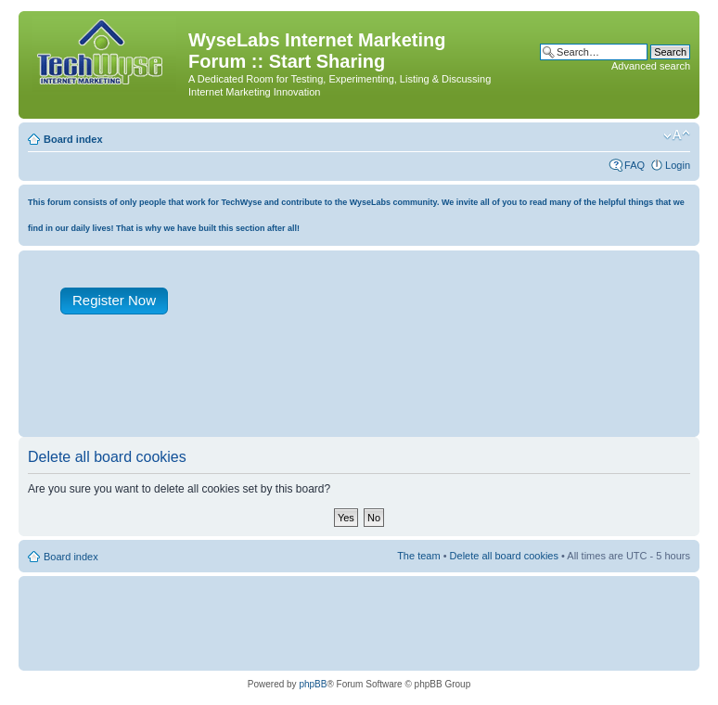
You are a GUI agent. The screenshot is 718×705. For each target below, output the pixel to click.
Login (677, 165)
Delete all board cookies (504, 555)
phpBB (313, 684)
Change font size (676, 135)
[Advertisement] (365, 388)
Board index (73, 139)
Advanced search (650, 65)
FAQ (634, 165)
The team (418, 555)
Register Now (114, 300)
